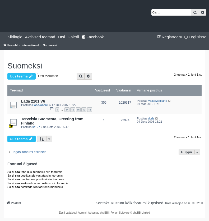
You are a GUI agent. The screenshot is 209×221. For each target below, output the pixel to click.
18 (89, 109)
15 (72, 109)
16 (78, 109)
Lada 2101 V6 (33, 101)
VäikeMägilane (157, 100)
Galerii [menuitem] (73, 37)
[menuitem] (40, 37)
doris (151, 118)
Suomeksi (24, 65)
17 (83, 109)
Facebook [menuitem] (93, 37)
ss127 (36, 126)
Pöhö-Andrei (40, 105)
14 (67, 109)
